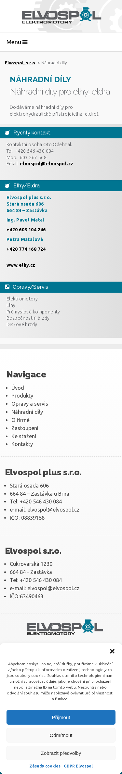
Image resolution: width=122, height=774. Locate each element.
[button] (112, 651)
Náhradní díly (27, 412)
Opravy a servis (29, 404)
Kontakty (22, 444)
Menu (17, 42)
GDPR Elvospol (78, 766)
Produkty (22, 396)
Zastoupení (24, 428)
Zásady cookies (45, 766)
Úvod (17, 388)
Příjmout (61, 717)
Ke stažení (23, 436)
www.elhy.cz (21, 265)
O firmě (20, 420)
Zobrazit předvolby (61, 753)
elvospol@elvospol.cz (47, 163)
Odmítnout (60, 735)
